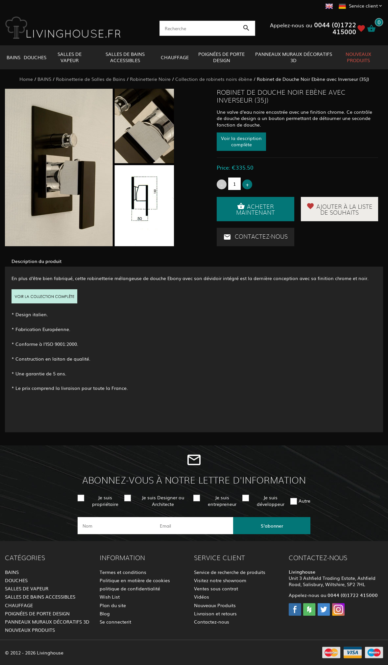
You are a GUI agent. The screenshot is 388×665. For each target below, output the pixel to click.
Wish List (110, 596)
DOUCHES (35, 57)
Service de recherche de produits (229, 572)
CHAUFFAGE (175, 57)
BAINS (13, 57)
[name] (116, 525)
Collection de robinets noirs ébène (213, 79)
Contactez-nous (255, 237)
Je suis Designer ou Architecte (163, 500)
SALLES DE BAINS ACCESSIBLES (125, 57)
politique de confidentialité (130, 588)
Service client (363, 5)
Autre (304, 500)
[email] (193, 525)
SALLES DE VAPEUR (70, 57)
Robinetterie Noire (150, 79)
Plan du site (113, 605)
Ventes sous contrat (216, 588)
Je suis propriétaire (105, 500)
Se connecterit (115, 621)
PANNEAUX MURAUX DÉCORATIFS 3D (293, 57)
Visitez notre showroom (220, 580)
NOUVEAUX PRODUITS (358, 57)
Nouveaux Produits (215, 605)
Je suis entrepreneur (222, 500)
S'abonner (272, 525)
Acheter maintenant (255, 209)
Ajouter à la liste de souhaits (339, 209)
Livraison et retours (215, 613)
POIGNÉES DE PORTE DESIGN (221, 57)
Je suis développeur (270, 500)
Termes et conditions (123, 572)
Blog (105, 613)
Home (26, 79)
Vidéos (201, 596)
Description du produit (37, 261)
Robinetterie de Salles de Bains (90, 79)
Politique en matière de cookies (135, 580)
